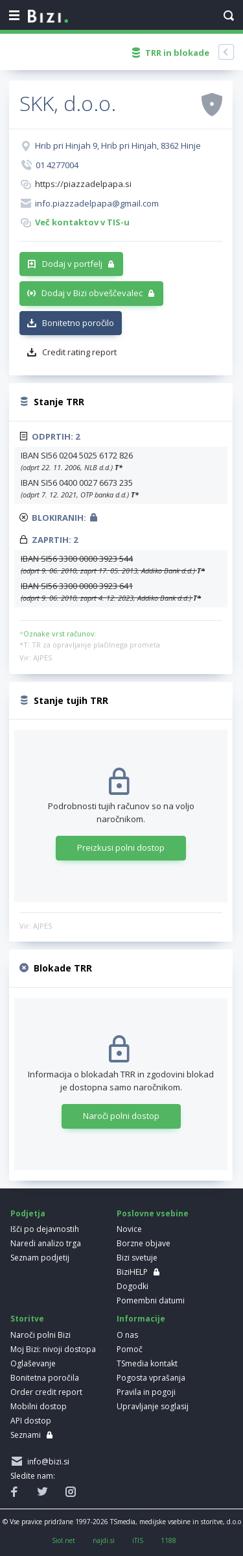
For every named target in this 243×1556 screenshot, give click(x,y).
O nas (127, 1334)
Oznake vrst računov (59, 633)
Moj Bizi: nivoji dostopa (53, 1349)
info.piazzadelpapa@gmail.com (97, 203)
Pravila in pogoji (146, 1392)
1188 (168, 1540)
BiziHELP (132, 1271)
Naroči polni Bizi (40, 1334)
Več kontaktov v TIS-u (82, 222)
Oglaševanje (33, 1363)
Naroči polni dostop (121, 1116)
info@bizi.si (46, 1461)
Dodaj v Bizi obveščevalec (92, 293)
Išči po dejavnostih (44, 1229)
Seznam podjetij (39, 1257)
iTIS (137, 1540)
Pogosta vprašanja (151, 1377)
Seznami (25, 1434)
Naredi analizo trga (45, 1243)
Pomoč (130, 1349)
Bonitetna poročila (44, 1377)
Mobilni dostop (38, 1406)
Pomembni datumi (151, 1300)
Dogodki (132, 1286)
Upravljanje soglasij (153, 1406)
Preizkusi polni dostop (121, 847)
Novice (129, 1229)
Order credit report (46, 1392)
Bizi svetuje (137, 1257)
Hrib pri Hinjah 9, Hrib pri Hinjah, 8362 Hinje (118, 145)
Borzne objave (143, 1243)
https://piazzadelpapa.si (83, 184)
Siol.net (63, 1540)
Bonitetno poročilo (78, 323)
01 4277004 (57, 165)
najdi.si (104, 1540)
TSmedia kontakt (147, 1363)
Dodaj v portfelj (72, 264)
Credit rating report (79, 352)
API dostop (30, 1420)
